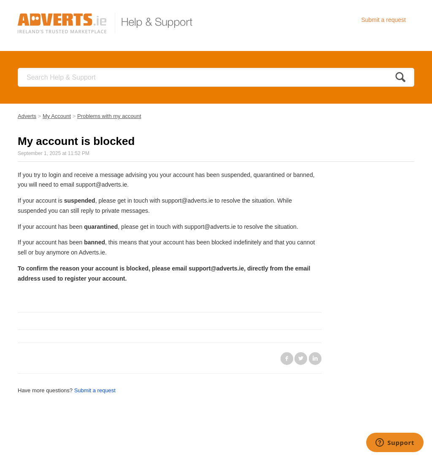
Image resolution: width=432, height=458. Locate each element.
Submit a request (383, 19)
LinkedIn (315, 358)
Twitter (300, 358)
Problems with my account (109, 116)
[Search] (216, 77)
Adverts (27, 116)
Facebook (287, 358)
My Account (57, 116)
